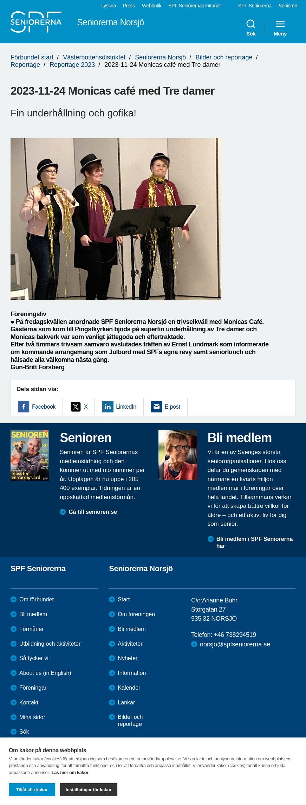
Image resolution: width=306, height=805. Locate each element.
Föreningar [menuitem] (32, 688)
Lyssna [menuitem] (108, 5)
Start (124, 599)
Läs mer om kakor (70, 772)
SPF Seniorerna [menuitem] (255, 5)
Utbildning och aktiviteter (49, 644)
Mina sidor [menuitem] (32, 717)
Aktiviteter (130, 644)
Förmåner (31, 629)
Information (132, 673)
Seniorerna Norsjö (160, 57)
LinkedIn (126, 407)
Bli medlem (33, 614)
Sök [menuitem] (251, 27)
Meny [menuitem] (280, 27)
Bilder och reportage (223, 57)
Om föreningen (136, 614)
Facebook (44, 407)
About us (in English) (45, 673)
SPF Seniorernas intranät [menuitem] (194, 5)
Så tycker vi (33, 658)
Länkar (126, 702)
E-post (172, 407)
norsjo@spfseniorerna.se (235, 644)
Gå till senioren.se (93, 512)
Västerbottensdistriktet (94, 57)
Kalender (129, 688)
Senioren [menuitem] (288, 5)
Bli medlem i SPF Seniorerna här (254, 542)
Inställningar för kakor (89, 789)
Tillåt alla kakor (32, 789)
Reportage (25, 65)
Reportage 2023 (72, 65)
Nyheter (127, 658)
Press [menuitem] (129, 5)
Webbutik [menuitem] (151, 5)
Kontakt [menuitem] (28, 702)
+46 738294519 (235, 634)
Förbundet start (32, 57)
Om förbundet (36, 599)
